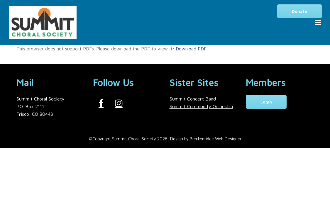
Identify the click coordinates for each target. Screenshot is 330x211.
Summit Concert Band (193, 98)
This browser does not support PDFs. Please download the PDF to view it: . (111, 48)
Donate (299, 11)
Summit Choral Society (134, 138)
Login (266, 101)
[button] (318, 22)
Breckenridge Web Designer (215, 138)
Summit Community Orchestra (201, 106)
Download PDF (191, 48)
